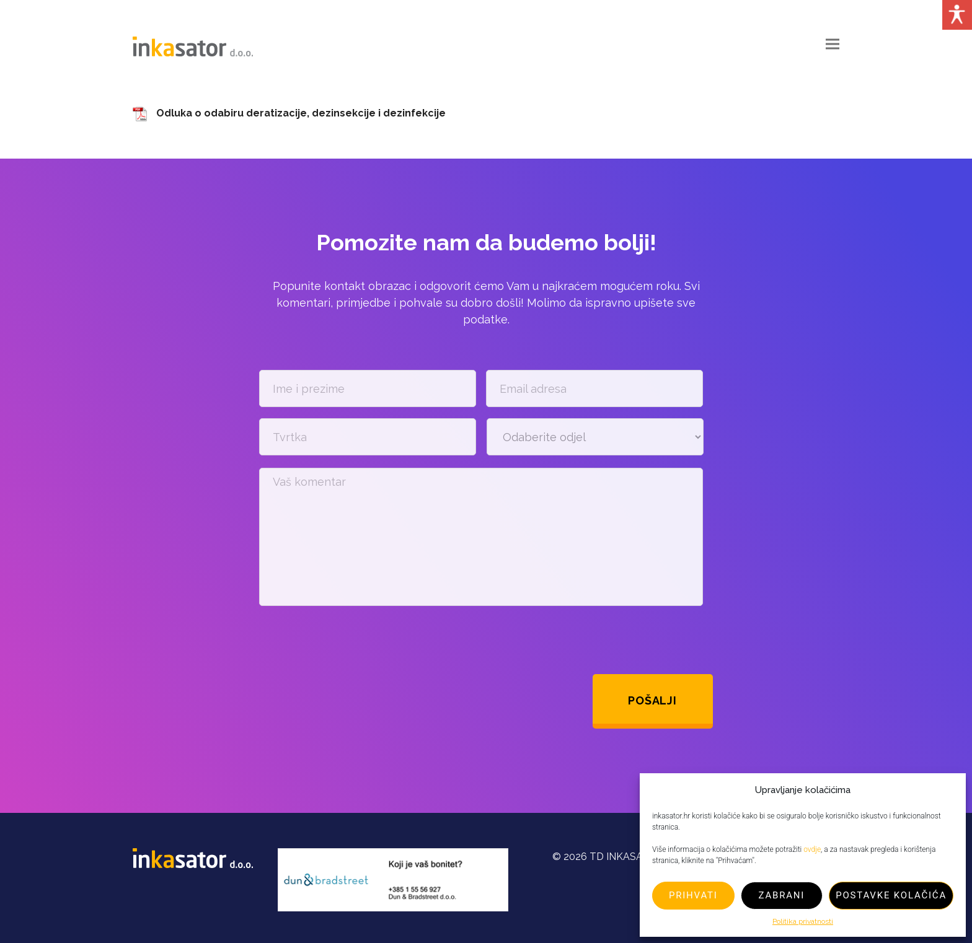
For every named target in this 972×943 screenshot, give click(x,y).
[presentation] (353, 640)
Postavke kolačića (891, 895)
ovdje (812, 849)
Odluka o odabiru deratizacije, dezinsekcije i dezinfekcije (301, 113)
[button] (832, 44)
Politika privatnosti (802, 921)
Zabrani (782, 895)
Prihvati (693, 895)
